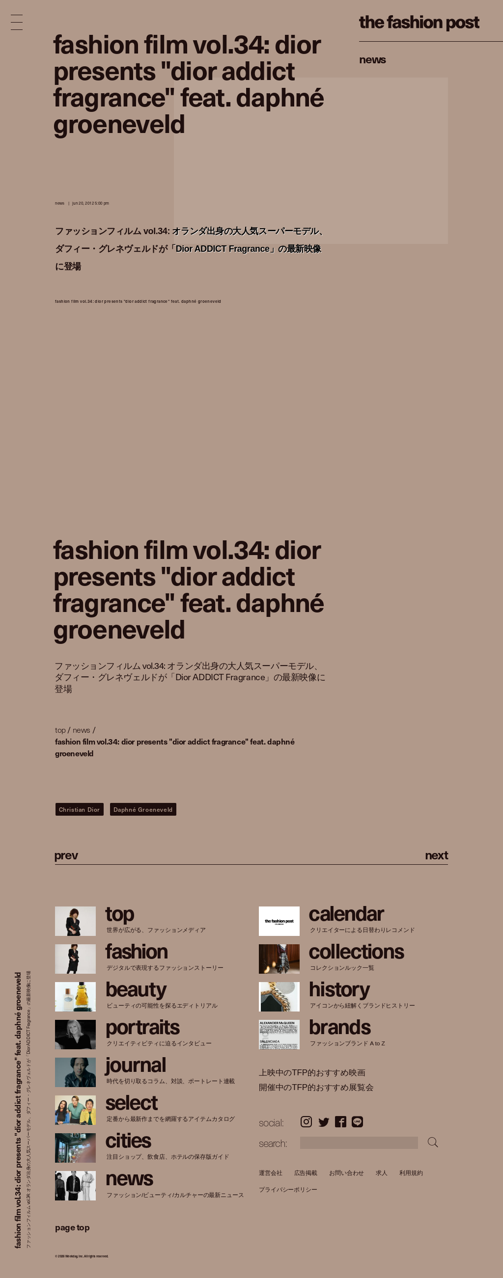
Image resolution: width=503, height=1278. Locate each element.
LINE (357, 1122)
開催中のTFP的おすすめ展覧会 (316, 1087)
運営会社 (270, 1173)
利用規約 (411, 1173)
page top (72, 1226)
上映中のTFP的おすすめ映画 (312, 1072)
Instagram (306, 1122)
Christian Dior (79, 809)
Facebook (340, 1122)
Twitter (324, 1122)
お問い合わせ (346, 1173)
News (372, 58)
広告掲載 (305, 1173)
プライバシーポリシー (288, 1190)
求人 (382, 1173)
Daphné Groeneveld (143, 809)
